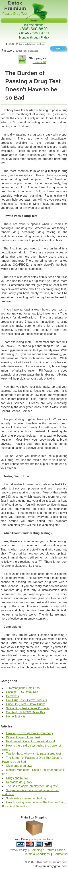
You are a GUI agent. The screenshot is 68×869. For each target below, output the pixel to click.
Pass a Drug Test (14, 13)
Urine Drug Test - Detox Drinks (25, 704)
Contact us (60, 854)
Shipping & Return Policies (48, 850)
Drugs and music (17, 778)
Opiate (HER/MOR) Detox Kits (25, 712)
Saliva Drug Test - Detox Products (28, 708)
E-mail (10, 44)
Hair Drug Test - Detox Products (26, 700)
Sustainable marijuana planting (26, 798)
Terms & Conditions (37, 854)
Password (8, 50)
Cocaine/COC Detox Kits (22, 691)
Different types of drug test (23, 737)
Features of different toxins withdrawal (30, 741)
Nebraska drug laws (19, 782)
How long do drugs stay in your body (29, 733)
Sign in (58, 48)
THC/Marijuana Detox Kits (23, 687)
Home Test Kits (15, 716)
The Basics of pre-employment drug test (31, 786)
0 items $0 (39, 62)
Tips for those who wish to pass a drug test (33, 753)
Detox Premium (15, 5)
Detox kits (12, 696)
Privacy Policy (18, 850)
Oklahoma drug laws (19, 765)
